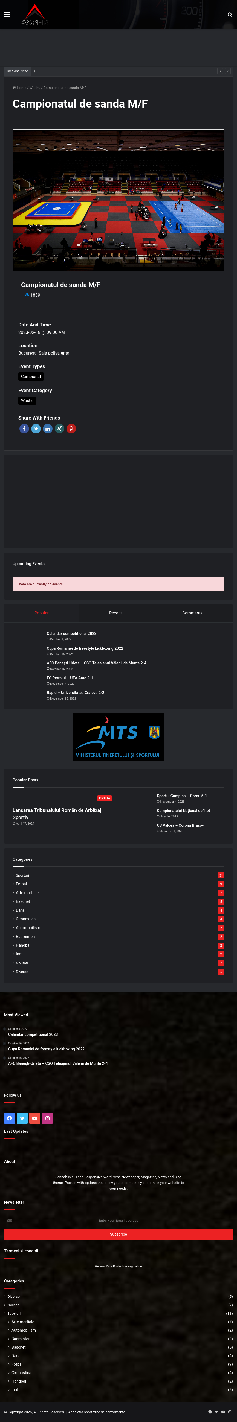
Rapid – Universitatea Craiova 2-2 (75, 692)
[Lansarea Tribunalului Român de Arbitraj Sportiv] (63, 798)
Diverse (22, 971)
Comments (192, 613)
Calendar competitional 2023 (71, 633)
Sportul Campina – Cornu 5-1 (57, 71)
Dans (20, 910)
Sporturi (22, 875)
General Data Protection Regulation (118, 1266)
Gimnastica (26, 919)
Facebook (24, 428)
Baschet (23, 901)
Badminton (25, 936)
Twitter (36, 428)
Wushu (35, 88)
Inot (19, 954)
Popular (41, 613)
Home (19, 88)
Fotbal (21, 884)
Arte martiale (27, 893)
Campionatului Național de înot (183, 810)
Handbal (23, 945)
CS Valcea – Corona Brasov (180, 825)
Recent (115, 613)
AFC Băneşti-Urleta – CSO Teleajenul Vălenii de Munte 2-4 (96, 663)
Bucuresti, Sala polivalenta (43, 353)
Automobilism (28, 928)
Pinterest (71, 428)
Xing (59, 428)
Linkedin (48, 428)
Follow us (13, 1095)
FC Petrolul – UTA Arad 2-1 (70, 678)
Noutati (22, 963)
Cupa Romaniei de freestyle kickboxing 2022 (85, 648)
